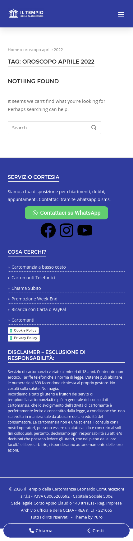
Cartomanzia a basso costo (38, 267)
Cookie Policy (25, 330)
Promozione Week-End (34, 299)
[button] (41, 530)
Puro (98, 517)
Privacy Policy (25, 338)
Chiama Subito (26, 288)
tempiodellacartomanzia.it (30, 399)
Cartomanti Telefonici (33, 277)
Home (13, 49)
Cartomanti (22, 320)
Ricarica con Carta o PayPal (38, 309)
